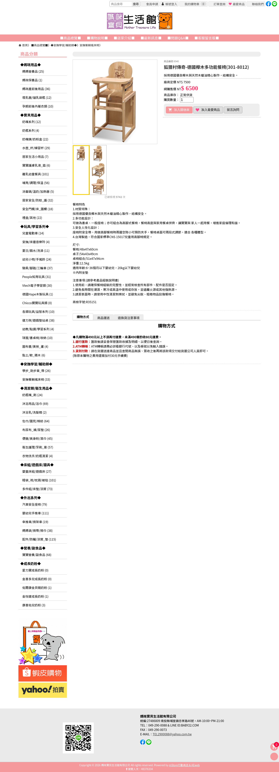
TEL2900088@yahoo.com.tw (172, 734)
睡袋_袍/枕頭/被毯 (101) (39, 480)
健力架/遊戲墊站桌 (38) (38, 320)
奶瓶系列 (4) (30, 130)
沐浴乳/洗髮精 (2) (34, 412)
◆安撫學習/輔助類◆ (64, 45)
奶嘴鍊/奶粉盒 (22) (35, 139)
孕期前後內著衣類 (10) (37, 106)
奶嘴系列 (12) (31, 121)
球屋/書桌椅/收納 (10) (37, 337)
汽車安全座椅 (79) (34, 504)
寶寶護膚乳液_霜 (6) (36, 165)
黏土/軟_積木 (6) (33, 355)
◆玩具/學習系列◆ (34, 226)
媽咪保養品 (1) (32, 80)
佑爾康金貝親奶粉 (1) (37, 587)
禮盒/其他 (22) (32, 217)
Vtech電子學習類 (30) (37, 285)
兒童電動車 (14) (33, 233)
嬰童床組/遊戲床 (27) (36, 471)
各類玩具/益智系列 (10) (38, 311)
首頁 (25, 45)
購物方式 (83, 316)
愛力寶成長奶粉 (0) (35, 570)
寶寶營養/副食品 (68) (36, 554)
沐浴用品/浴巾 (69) (35, 403)
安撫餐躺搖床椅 (89, 45)
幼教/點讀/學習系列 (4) (38, 329)
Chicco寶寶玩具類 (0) (37, 302)
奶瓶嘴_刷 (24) (32, 394)
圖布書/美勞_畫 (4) (35, 346)
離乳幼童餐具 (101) (35, 174)
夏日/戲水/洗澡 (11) (36, 250)
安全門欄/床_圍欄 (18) (37, 209)
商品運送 (103, 317)
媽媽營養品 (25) (33, 71)
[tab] (83, 316)
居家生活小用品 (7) (35, 156)
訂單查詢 (219, 4)
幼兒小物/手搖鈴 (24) (36, 259)
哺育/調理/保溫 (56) (36, 182)
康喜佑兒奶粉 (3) (33, 605)
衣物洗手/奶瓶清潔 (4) (37, 456)
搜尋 (136, 4)
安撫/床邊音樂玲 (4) (36, 241)
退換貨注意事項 (129, 317)
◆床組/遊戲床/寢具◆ (37, 464)
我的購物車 (195, 4)
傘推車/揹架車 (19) (35, 521)
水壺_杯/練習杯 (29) (36, 147)
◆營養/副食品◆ (33, 548)
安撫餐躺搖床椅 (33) (36, 379)
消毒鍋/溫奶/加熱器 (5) (38, 191)
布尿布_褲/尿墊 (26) (36, 429)
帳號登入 (171, 4)
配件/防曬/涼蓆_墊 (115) (39, 539)
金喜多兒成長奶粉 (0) (37, 579)
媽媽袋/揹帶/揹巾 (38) (37, 530)
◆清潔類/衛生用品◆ (36, 388)
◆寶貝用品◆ (30, 115)
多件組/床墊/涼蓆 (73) (37, 488)
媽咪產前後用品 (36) (36, 88)
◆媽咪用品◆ (30, 64)
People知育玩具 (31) (36, 276)
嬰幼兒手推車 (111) (35, 513)
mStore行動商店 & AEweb (184, 765)
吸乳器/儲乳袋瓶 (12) (36, 97)
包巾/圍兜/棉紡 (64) (36, 421)
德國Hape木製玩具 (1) (37, 294)
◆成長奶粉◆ (30, 563)
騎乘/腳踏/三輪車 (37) (37, 268)
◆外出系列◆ (30, 497)
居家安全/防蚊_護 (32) (37, 200)
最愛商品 (239, 4)
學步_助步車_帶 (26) (36, 370)
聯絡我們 (258, 4)
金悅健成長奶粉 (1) (35, 596)
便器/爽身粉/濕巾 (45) (37, 438)
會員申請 (152, 4)
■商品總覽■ (39, 45)
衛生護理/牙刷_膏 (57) (37, 447)
